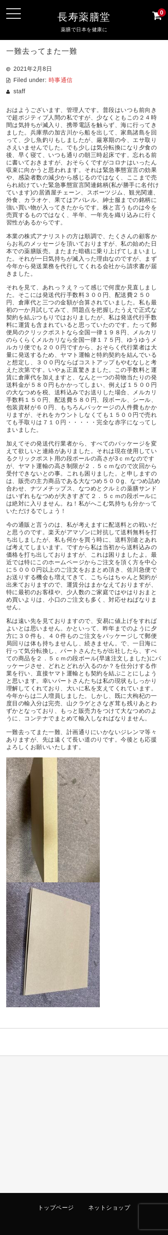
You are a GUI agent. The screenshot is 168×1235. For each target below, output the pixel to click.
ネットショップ (109, 1207)
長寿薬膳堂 (84, 16)
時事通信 (61, 80)
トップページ (56, 1207)
